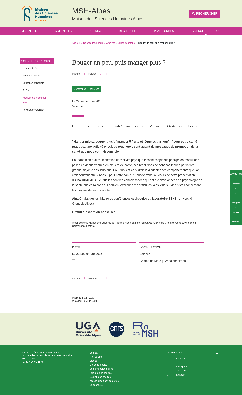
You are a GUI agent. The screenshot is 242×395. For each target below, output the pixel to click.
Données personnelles (101, 368)
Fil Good (27, 90)
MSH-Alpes (29, 31)
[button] (101, 73)
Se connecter (97, 385)
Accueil (76, 43)
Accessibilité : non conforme (104, 381)
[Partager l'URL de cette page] (113, 73)
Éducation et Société (33, 83)
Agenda (95, 31)
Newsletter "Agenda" (33, 109)
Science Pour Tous (206, 31)
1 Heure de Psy (31, 68)
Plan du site (96, 356)
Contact (94, 352)
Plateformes (164, 31)
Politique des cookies (101, 372)
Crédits (93, 360)
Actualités (63, 31)
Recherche (127, 31)
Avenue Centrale (31, 75)
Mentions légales (98, 364)
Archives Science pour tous (120, 43)
